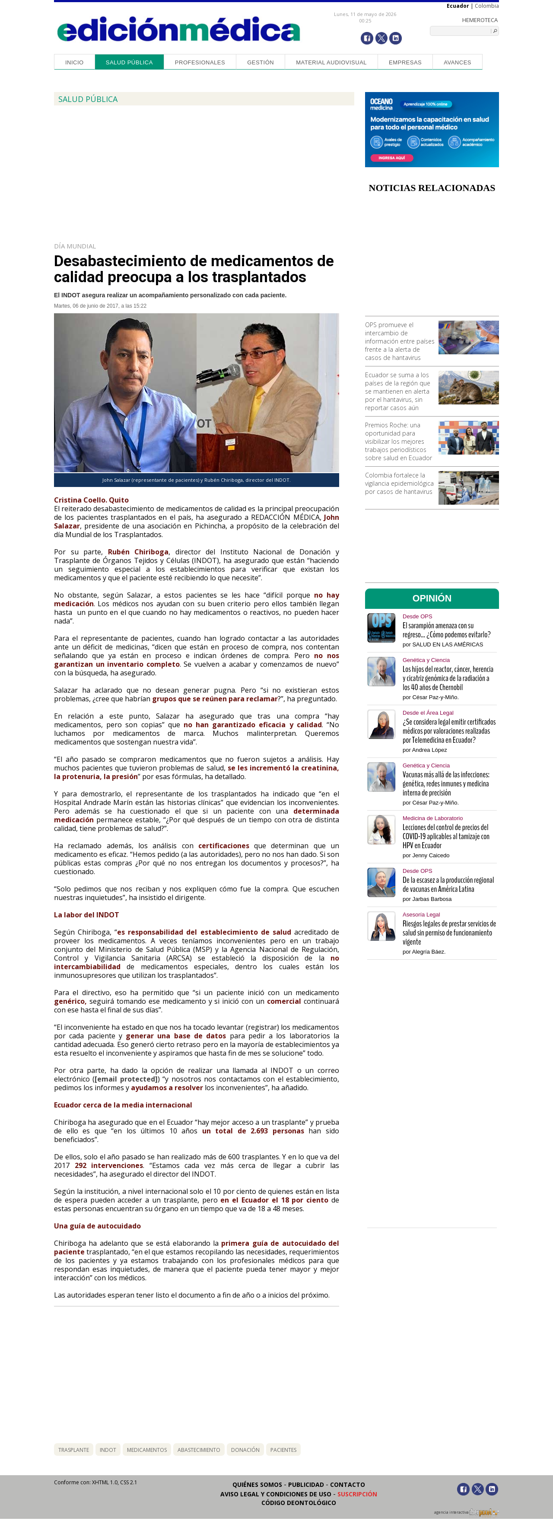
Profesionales (200, 62)
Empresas (405, 62)
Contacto (347, 1484)
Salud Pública (129, 62)
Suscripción (357, 1494)
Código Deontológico (298, 1503)
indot (108, 1450)
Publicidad (306, 1484)
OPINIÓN (432, 598)
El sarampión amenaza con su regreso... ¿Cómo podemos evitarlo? (447, 630)
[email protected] (126, 1079)
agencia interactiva (466, 1513)
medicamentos (147, 1450)
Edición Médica (179, 29)
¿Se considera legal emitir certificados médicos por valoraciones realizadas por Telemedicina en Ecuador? (449, 731)
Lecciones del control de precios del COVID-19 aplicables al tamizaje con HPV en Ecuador (446, 836)
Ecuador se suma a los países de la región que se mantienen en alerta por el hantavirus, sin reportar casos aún (397, 391)
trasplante (73, 1450)
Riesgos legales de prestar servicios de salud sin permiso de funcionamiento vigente (449, 932)
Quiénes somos (257, 1484)
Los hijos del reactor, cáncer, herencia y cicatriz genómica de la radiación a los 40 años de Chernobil (448, 678)
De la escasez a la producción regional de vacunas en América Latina (448, 884)
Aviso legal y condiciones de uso (275, 1494)
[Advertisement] (432, 258)
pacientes (283, 1450)
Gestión (260, 62)
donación (245, 1450)
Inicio (74, 62)
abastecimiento (199, 1450)
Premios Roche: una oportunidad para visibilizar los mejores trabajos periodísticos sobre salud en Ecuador (398, 441)
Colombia (487, 6)
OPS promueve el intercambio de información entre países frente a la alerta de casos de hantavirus (400, 341)
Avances (457, 62)
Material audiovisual (331, 62)
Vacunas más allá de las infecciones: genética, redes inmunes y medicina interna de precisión (446, 783)
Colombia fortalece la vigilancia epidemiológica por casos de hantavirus (399, 483)
